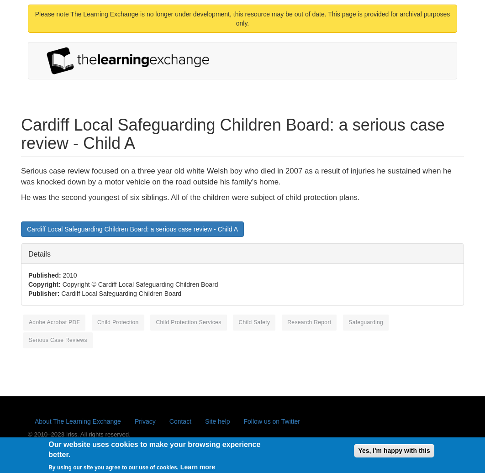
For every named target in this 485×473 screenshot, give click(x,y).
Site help (217, 421)
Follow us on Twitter (272, 421)
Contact (180, 421)
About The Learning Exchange (78, 421)
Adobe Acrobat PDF (54, 322)
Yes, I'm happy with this (394, 453)
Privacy (145, 421)
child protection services (188, 322)
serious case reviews (58, 340)
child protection (117, 322)
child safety (254, 322)
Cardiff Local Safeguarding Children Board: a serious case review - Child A (132, 229)
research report (309, 322)
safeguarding (365, 322)
